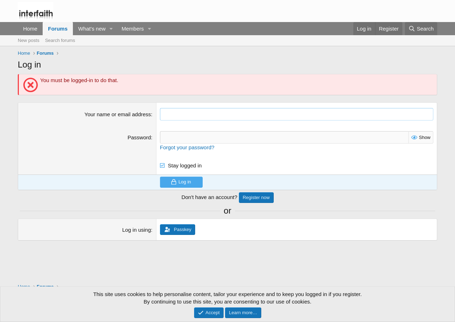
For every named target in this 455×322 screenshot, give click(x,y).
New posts (28, 40)
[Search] (421, 28)
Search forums (60, 40)
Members (133, 29)
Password (139, 137)
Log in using (136, 230)
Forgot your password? (187, 147)
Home (30, 29)
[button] (111, 28)
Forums (58, 29)
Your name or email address (118, 114)
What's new (92, 29)
